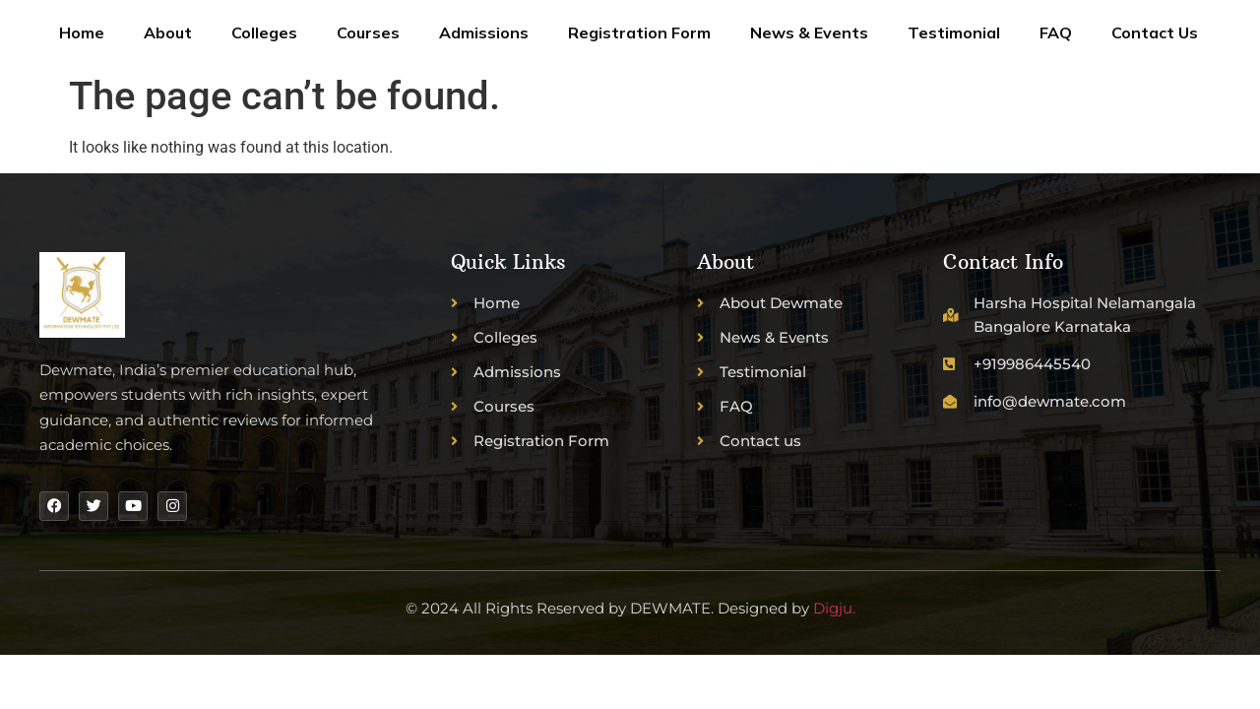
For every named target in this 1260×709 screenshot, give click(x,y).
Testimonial (954, 32)
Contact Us (1154, 32)
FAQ (1056, 32)
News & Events (809, 32)
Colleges (264, 32)
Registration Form (639, 32)
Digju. (834, 608)
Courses (368, 32)
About (168, 32)
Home (81, 32)
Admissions (484, 32)
